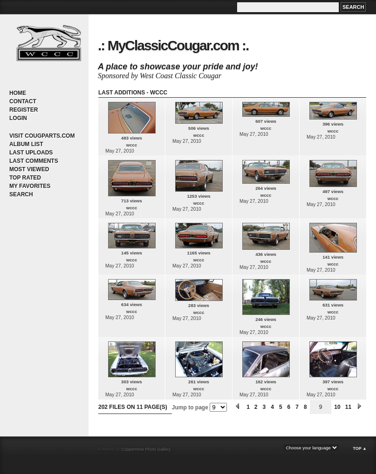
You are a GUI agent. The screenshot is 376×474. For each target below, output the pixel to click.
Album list (26, 144)
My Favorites (29, 186)
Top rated (25, 177)
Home (17, 93)
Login (18, 118)
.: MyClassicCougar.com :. (173, 45)
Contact (22, 101)
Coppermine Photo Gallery (145, 449)
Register (23, 110)
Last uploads (31, 152)
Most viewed (29, 169)
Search (21, 194)
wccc (131, 144)
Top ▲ (360, 448)
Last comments (33, 161)
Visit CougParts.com (42, 136)
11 (348, 407)
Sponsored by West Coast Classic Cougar (159, 76)
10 (337, 407)
